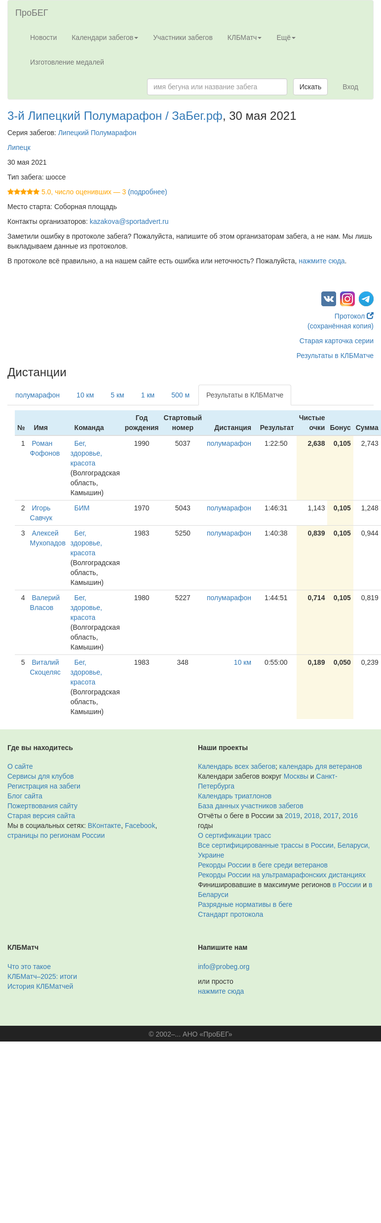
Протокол (354, 316)
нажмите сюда (321, 261)
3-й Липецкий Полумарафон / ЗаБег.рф (115, 115)
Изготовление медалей (67, 62)
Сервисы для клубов (40, 776)
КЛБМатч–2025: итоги (42, 976)
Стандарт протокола (230, 914)
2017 (331, 816)
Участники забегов (183, 37)
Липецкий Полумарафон (97, 133)
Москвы (296, 776)
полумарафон (37, 395)
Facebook (140, 825)
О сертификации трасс (234, 835)
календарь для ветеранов (320, 766)
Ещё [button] (286, 37)
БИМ (82, 508)
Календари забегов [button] (105, 37)
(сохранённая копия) (340, 326)
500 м (180, 395)
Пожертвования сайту (42, 806)
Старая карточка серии (337, 341)
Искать (311, 87)
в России (347, 885)
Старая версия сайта (41, 816)
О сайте (20, 766)
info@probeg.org (224, 967)
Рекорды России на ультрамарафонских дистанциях (282, 875)
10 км (85, 395)
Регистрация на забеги (43, 786)
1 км (147, 395)
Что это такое (29, 967)
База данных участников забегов (251, 806)
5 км (117, 395)
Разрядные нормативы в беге (245, 904)
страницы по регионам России (56, 835)
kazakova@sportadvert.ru (129, 221)
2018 (311, 816)
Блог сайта (24, 796)
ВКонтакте (104, 825)
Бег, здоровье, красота (86, 453)
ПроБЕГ (31, 13)
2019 (292, 816)
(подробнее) (147, 192)
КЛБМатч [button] (245, 37)
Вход (350, 87)
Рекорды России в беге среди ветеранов (263, 865)
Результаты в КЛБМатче (335, 356)
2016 (350, 816)
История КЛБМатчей (40, 986)
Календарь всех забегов (236, 766)
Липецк (19, 147)
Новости (43, 37)
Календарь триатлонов (234, 796)
